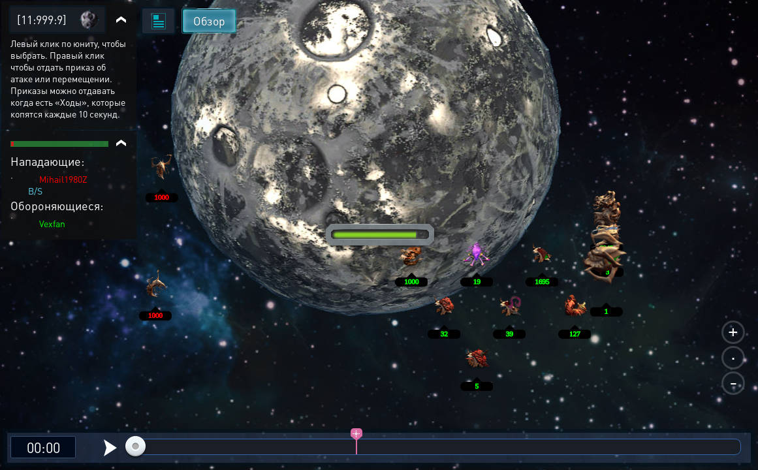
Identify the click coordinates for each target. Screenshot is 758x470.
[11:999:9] (42, 19)
